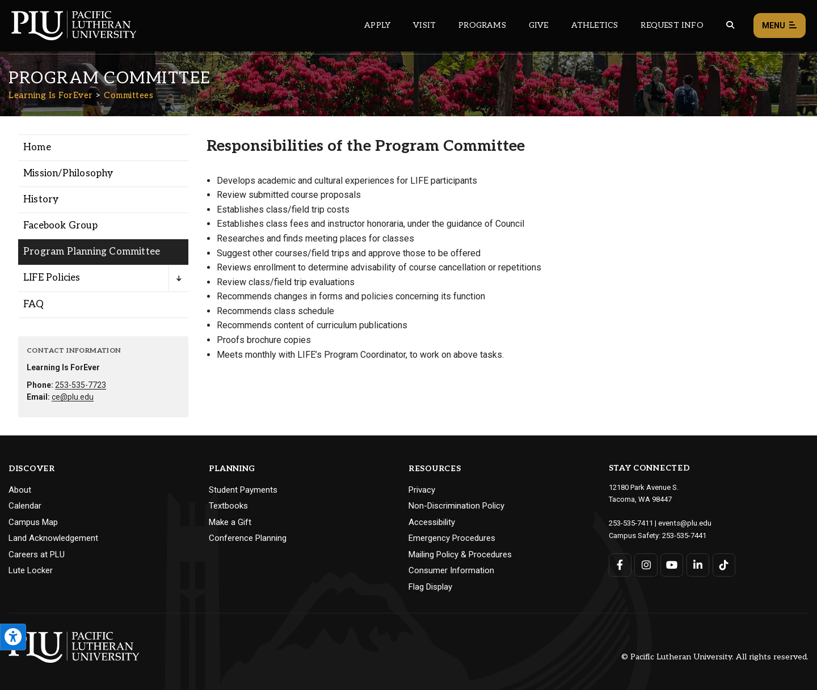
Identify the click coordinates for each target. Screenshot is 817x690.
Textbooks (228, 506)
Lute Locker (31, 570)
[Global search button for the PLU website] (730, 25)
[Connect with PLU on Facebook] (620, 563)
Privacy (421, 490)
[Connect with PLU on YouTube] (672, 563)
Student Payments (243, 490)
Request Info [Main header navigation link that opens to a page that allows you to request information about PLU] (672, 25)
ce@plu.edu (73, 396)
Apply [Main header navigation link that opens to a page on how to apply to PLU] (377, 25)
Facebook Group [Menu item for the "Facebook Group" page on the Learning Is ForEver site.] (60, 225)
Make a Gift (230, 522)
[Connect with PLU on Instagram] (646, 563)
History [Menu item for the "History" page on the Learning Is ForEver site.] (40, 199)
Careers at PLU (37, 554)
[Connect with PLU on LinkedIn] (697, 563)
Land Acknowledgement (53, 538)
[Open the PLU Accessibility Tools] (13, 637)
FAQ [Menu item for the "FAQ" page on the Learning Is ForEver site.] (33, 304)
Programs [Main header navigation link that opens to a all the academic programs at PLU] (482, 25)
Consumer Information (451, 570)
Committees (128, 95)
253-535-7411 (631, 522)
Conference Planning (248, 538)
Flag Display (430, 587)
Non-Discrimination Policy (456, 506)
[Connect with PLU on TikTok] (723, 563)
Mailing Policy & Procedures (460, 554)
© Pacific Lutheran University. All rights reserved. (714, 657)
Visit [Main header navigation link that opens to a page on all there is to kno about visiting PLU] (424, 25)
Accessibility (431, 522)
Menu (779, 26)
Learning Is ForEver (51, 95)
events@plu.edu (684, 522)
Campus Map (33, 522)
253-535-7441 (684, 534)
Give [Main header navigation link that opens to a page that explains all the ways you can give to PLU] (539, 25)
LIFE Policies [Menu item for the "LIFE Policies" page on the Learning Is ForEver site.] (52, 277)
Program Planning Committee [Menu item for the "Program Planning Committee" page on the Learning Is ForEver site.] (91, 251)
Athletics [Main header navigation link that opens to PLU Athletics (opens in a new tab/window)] (594, 25)
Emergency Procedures (451, 538)
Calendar (25, 506)
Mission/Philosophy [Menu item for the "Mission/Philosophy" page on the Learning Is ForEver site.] (68, 173)
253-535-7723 (80, 385)
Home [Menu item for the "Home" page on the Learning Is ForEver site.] (37, 147)
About (20, 490)
